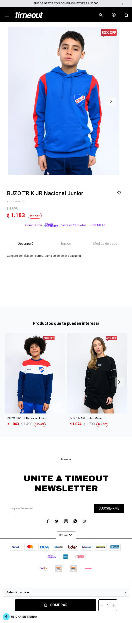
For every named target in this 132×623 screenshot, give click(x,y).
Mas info (66, 535)
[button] (100, 15)
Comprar (59, 605)
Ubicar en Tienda (24, 616)
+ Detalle (97, 225)
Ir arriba (66, 459)
